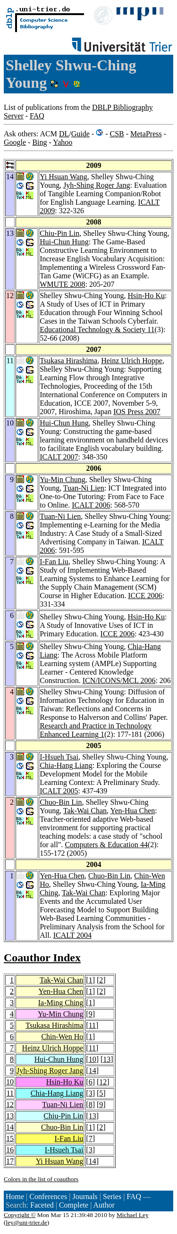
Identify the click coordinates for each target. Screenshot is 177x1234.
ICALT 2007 (59, 457)
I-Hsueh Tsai (59, 757)
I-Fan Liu (54, 562)
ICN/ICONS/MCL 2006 (119, 680)
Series (112, 1196)
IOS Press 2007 (136, 412)
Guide (80, 134)
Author (103, 1205)
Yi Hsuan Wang (63, 177)
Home (15, 1196)
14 (92, 1071)
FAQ (37, 116)
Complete (73, 1205)
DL (64, 134)
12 (103, 1082)
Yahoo (62, 142)
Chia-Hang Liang (66, 765)
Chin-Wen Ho (62, 1037)
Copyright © (20, 1214)
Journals (84, 1196)
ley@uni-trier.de (26, 1222)
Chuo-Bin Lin (61, 802)
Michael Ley (133, 1214)
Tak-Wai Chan (85, 811)
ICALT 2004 (72, 935)
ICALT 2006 (91, 505)
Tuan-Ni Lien (83, 488)
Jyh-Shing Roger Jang (96, 185)
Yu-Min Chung (62, 479)
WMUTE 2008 (62, 284)
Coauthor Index (42, 957)
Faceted (42, 1205)
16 (10, 1150)
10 (92, 1059)
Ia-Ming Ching (61, 1003)
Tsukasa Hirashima (68, 361)
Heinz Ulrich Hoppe (131, 361)
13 (106, 1059)
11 (92, 1025)
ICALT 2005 (59, 791)
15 (10, 1138)
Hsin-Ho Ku (146, 296)
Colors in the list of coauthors (41, 1179)
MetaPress (146, 134)
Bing (39, 142)
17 (10, 1161)
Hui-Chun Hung (64, 242)
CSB (117, 134)
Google (15, 142)
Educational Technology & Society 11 (97, 329)
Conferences (48, 1196)
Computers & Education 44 (106, 845)
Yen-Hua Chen (132, 811)
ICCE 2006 (145, 596)
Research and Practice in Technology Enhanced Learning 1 (96, 730)
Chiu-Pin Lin (59, 233)
